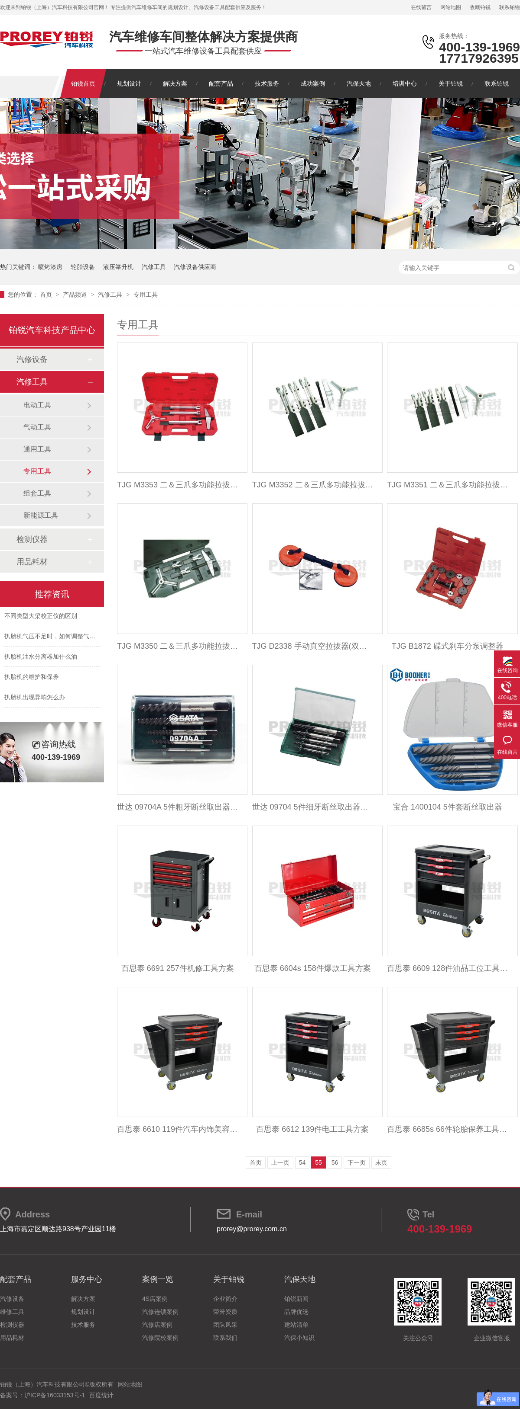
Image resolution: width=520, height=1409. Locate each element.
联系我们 (225, 1337)
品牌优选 (296, 1311)
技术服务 (267, 83)
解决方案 (175, 83)
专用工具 (145, 294)
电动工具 (37, 405)
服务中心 (86, 1279)
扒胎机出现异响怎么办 (34, 698)
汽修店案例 (157, 1324)
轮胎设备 (83, 266)
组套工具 (37, 493)
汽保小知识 (299, 1337)
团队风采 (225, 1324)
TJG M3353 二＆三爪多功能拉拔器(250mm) (177, 484)
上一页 (280, 1162)
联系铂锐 (509, 7)
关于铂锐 (451, 83)
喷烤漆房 (50, 266)
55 (318, 1162)
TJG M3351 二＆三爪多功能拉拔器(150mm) (447, 484)
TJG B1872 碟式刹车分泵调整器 (448, 646)
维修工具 (12, 1311)
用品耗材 (32, 561)
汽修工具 (154, 266)
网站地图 (450, 7)
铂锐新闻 (296, 1298)
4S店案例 (155, 1298)
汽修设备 (32, 359)
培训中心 (405, 83)
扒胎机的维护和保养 (31, 678)
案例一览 (157, 1279)
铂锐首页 (83, 83)
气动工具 (37, 427)
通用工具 (37, 449)
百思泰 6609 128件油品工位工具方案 (447, 968)
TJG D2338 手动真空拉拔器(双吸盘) (312, 646)
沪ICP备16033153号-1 (54, 1395)
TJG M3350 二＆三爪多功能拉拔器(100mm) (177, 646)
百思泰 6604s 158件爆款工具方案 (312, 968)
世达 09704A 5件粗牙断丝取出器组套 (177, 807)
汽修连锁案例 (160, 1311)
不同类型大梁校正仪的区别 (40, 617)
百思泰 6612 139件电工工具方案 (312, 1129)
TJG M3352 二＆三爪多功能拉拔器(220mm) (312, 484)
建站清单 (296, 1324)
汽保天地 (359, 83)
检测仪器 (32, 539)
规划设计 (129, 83)
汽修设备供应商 (195, 266)
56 (335, 1162)
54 (302, 1162)
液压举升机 (118, 266)
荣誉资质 (225, 1311)
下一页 (357, 1162)
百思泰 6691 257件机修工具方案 (177, 968)
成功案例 (313, 83)
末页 (381, 1162)
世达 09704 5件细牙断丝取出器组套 (312, 807)
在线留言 (421, 7)
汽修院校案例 (160, 1337)
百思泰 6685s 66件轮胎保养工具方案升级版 (447, 1129)
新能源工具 (40, 515)
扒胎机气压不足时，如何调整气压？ (52, 637)
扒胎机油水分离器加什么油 (40, 658)
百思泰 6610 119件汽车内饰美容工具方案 (177, 1129)
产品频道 (76, 294)
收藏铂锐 (480, 7)
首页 (47, 294)
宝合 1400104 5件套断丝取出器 (447, 807)
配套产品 (221, 83)
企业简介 (225, 1298)
